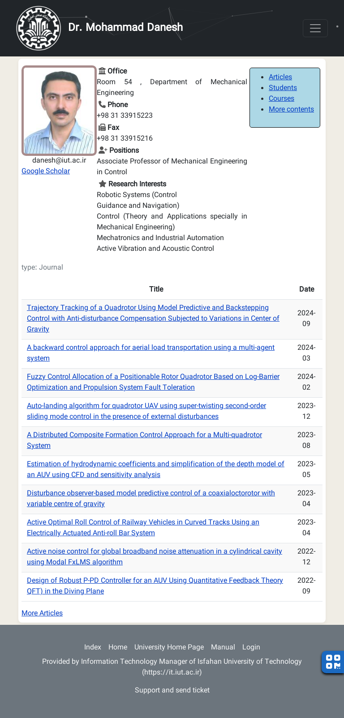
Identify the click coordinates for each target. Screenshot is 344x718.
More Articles (42, 613)
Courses (281, 99)
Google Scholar (46, 171)
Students (283, 88)
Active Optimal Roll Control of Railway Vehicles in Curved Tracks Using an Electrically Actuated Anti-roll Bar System (143, 528)
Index (92, 648)
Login (251, 648)
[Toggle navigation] (315, 28)
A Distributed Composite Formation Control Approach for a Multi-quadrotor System (144, 441)
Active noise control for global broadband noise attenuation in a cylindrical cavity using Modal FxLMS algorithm (154, 557)
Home (117, 648)
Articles (280, 77)
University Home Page (169, 648)
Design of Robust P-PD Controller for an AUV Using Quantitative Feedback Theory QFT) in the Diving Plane (155, 587)
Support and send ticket (172, 691)
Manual (223, 648)
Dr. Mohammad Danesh (125, 28)
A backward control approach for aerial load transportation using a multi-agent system (151, 354)
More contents (291, 110)
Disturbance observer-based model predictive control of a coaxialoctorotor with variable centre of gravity (151, 499)
